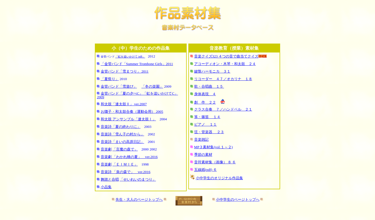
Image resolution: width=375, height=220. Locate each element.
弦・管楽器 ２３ (209, 132)
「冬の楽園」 (152, 86)
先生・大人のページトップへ (139, 199)
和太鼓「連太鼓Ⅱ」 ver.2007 (124, 104)
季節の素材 (203, 154)
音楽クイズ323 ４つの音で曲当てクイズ (226, 56)
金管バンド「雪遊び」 (119, 86)
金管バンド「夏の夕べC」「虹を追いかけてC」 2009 (137, 95)
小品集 (106, 187)
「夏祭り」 (110, 79)
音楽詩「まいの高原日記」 (122, 142)
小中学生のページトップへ (237, 199)
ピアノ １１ (205, 124)
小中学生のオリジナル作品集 (219, 178)
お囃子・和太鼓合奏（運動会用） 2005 (132, 111)
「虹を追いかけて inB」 (130, 56)
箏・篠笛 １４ (207, 117)
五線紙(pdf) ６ (205, 170)
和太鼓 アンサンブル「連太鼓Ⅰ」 (128, 119)
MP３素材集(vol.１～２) (213, 147)
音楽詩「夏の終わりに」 (121, 127)
